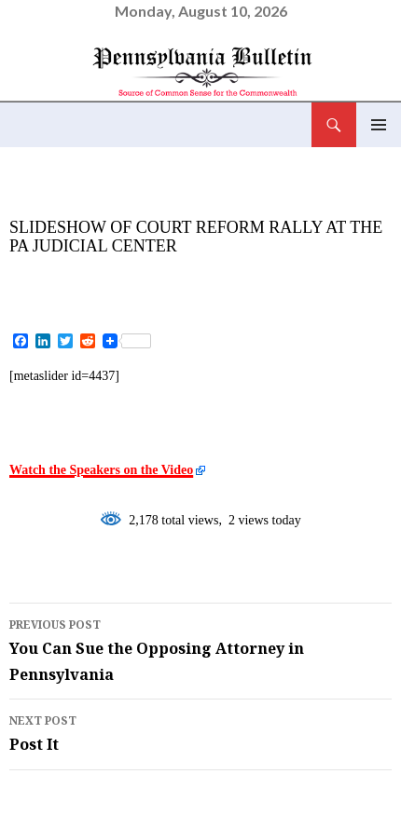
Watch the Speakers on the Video (101, 470)
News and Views (79, 201)
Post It (200, 732)
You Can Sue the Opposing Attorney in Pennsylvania (200, 649)
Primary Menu (378, 124)
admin (172, 276)
